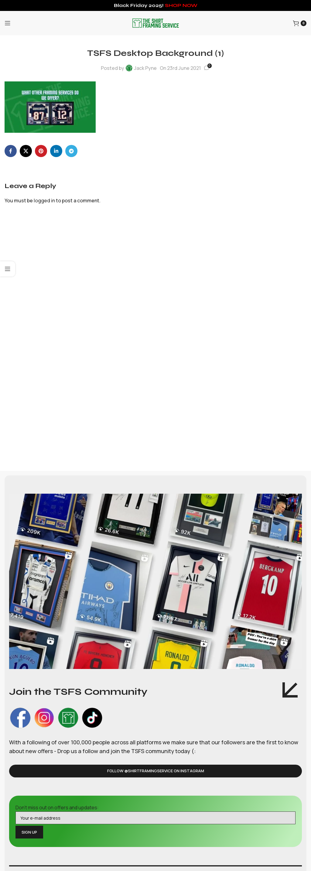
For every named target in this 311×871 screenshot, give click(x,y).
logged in (44, 200)
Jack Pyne (145, 68)
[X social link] (26, 151)
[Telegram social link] (71, 151)
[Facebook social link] (11, 151)
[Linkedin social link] (56, 151)
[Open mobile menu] (8, 23)
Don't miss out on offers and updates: (155, 814)
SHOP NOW (181, 5)
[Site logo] (155, 22)
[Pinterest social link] (41, 151)
